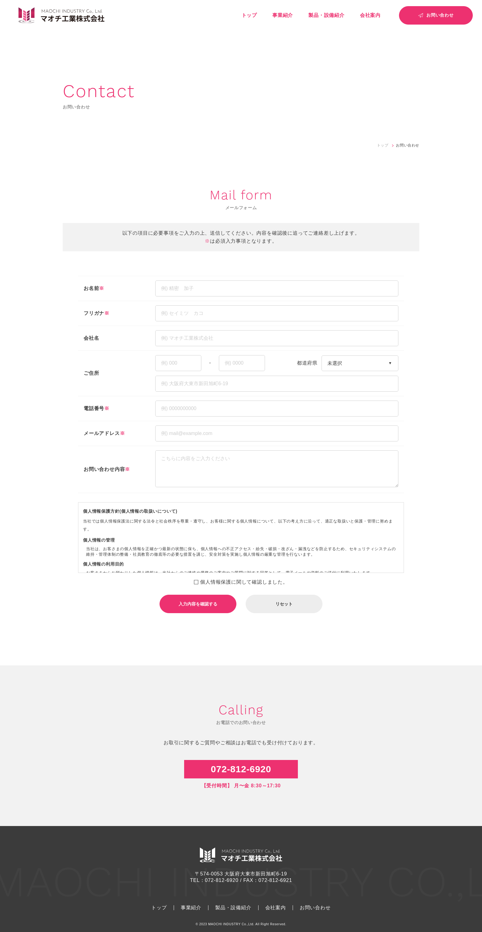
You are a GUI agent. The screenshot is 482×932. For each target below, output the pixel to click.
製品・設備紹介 (326, 15)
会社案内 (370, 15)
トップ (249, 15)
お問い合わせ (315, 907)
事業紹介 (282, 15)
